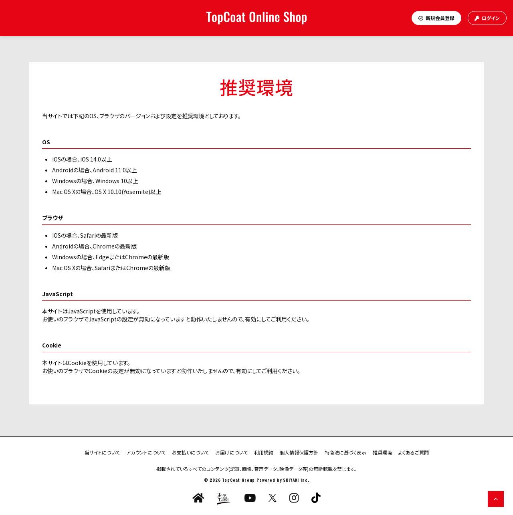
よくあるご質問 (413, 452)
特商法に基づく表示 (345, 452)
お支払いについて (190, 452)
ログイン (487, 17)
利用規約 (263, 452)
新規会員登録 (436, 17)
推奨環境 (382, 452)
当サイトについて (102, 452)
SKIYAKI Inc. (296, 480)
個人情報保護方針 (299, 452)
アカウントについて (146, 452)
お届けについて (231, 452)
